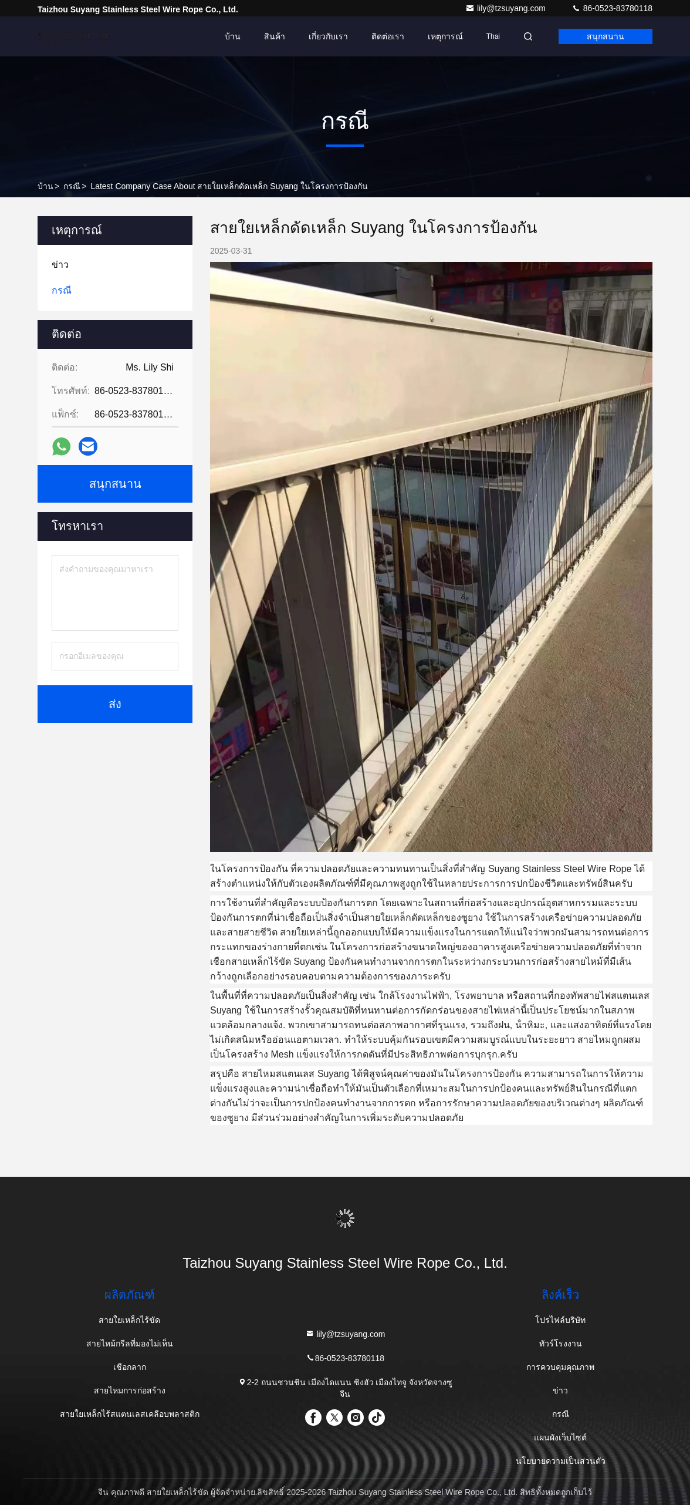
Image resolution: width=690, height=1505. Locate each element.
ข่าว (560, 1390)
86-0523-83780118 (611, 8)
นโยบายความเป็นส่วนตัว (561, 1461)
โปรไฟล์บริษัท (560, 1320)
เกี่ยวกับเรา (328, 36)
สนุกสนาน (605, 36)
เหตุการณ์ (445, 36)
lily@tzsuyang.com (506, 8)
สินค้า (274, 36)
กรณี (71, 186)
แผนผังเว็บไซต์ (560, 1437)
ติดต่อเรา (387, 36)
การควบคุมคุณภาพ (560, 1367)
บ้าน (233, 36)
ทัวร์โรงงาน (560, 1343)
